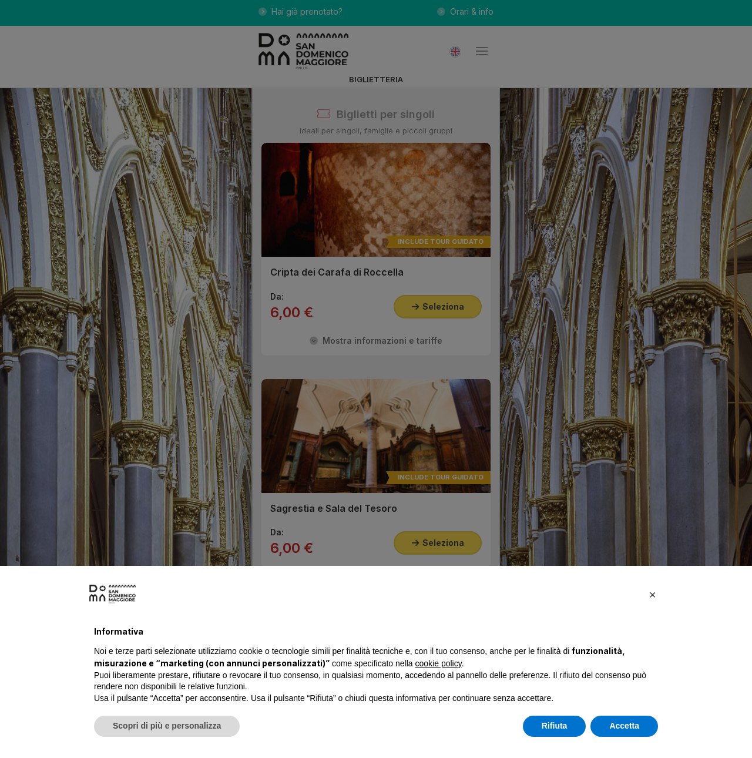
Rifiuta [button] (555, 725)
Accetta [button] (624, 725)
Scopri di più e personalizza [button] (167, 725)
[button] (652, 594)
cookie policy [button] (438, 663)
